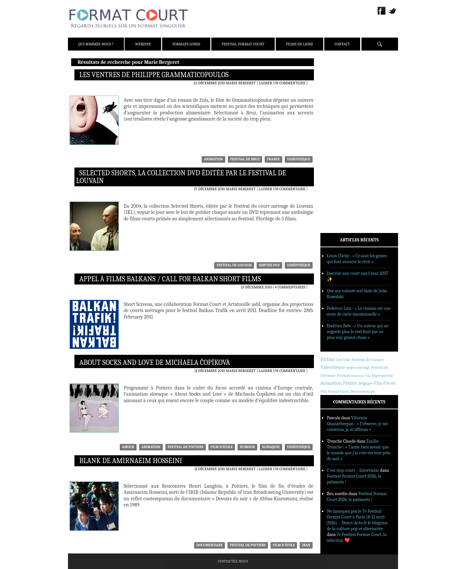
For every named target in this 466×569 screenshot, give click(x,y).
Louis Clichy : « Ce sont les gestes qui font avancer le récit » (357, 258)
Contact (342, 44)
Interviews (340, 149)
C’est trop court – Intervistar (353, 470)
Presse (335, 95)
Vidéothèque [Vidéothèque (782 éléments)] (332, 367)
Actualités (339, 124)
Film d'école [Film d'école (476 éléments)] (385, 383)
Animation (213, 159)
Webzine (143, 44)
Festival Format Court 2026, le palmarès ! (357, 496)
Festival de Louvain (234, 265)
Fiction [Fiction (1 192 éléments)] (327, 359)
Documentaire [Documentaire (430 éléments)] (362, 391)
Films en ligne (299, 44)
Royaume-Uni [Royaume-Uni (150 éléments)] (361, 376)
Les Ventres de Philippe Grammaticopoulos (154, 75)
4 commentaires (290, 287)
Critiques (338, 132)
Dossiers (337, 141)
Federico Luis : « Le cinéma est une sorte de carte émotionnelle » (359, 311)
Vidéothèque (298, 159)
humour (247, 447)
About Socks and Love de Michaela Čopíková (154, 362)
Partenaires (341, 104)
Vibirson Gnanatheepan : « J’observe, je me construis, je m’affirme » (357, 423)
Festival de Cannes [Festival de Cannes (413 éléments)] (367, 359)
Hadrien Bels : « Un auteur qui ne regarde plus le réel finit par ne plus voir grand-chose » (358, 331)
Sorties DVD (269, 265)
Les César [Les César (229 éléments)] (343, 359)
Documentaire (209, 545)
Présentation (342, 78)
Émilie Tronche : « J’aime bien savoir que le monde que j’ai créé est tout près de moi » (358, 449)
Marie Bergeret (241, 83)
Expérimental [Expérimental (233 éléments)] (382, 375)
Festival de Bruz (245, 159)
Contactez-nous (233, 561)
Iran (306, 545)
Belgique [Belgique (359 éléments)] (365, 383)
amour (128, 447)
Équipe (335, 87)
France (273, 159)
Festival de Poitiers (186, 447)
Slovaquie (271, 447)
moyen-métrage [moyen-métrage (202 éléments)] (358, 368)
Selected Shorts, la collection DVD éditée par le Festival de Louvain (181, 177)
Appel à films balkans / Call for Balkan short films (170, 279)
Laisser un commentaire (282, 83)
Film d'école (222, 447)
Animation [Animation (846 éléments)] (331, 383)
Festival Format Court (243, 44)
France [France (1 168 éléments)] (350, 383)
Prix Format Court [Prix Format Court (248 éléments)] (334, 391)
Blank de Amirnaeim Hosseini (130, 461)
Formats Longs (186, 44)
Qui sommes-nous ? (96, 44)
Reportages (339, 158)
